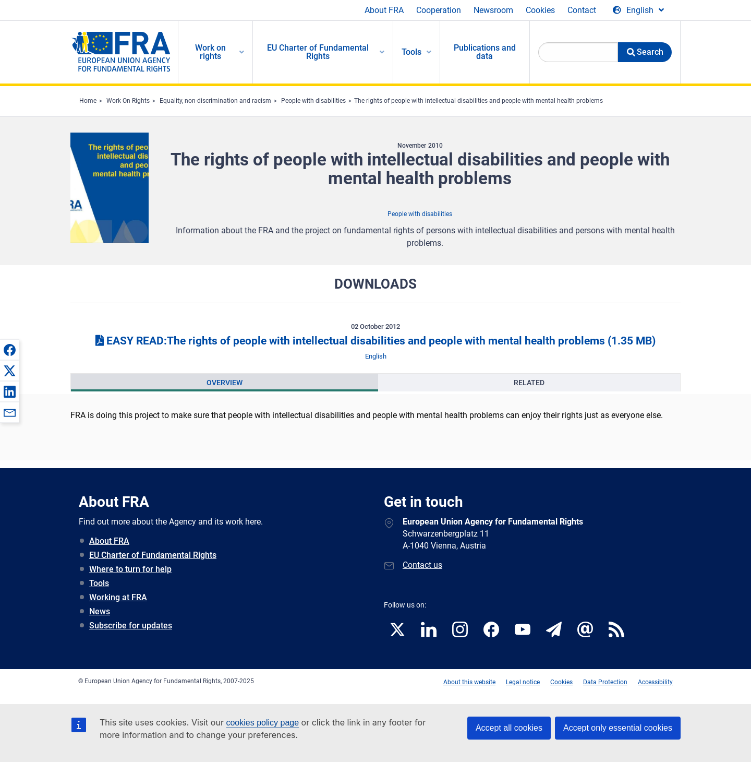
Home (87, 100)
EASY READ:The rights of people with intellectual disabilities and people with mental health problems (375, 341)
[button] (9, 349)
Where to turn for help (130, 569)
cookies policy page (262, 722)
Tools (99, 583)
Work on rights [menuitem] (210, 52)
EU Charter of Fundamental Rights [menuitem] (318, 52)
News (99, 611)
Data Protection (605, 682)
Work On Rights (128, 100)
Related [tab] (529, 382)
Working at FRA (118, 597)
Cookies (540, 10)
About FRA (384, 10)
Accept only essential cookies (617, 727)
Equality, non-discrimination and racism (215, 100)
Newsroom (493, 10)
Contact (581, 10)
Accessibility (655, 682)
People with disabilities (313, 100)
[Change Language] (638, 10)
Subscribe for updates (130, 625)
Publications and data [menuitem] (485, 52)
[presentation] (224, 382)
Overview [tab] (225, 382)
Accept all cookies (509, 727)
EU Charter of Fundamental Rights (152, 555)
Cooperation (438, 10)
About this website (469, 682)
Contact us (422, 565)
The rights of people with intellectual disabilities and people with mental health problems (478, 100)
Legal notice (523, 682)
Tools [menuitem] (411, 52)
